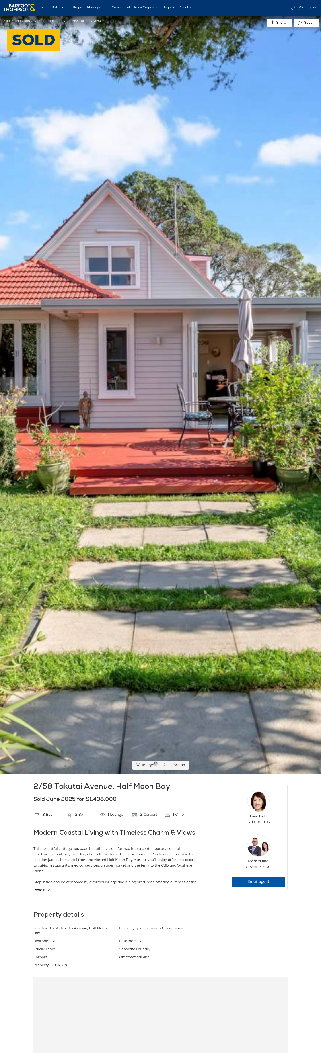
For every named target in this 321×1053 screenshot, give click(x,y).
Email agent (258, 882)
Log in (311, 7)
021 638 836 (258, 822)
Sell (54, 7)
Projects (169, 7)
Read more (42, 890)
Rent (64, 7)
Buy (44, 7)
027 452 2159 (258, 867)
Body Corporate (146, 7)
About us (185, 7)
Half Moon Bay (54, 21)
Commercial (121, 7)
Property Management (90, 7)
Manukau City (26, 21)
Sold (6, 21)
